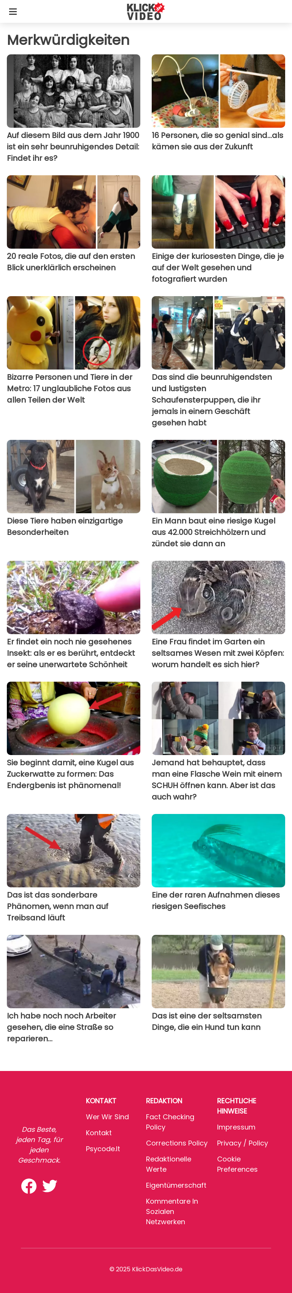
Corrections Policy (177, 1143)
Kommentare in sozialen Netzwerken (172, 1211)
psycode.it (103, 1148)
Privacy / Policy (242, 1143)
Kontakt (99, 1133)
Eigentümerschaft (176, 1185)
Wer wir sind (107, 1117)
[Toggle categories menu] (13, 11)
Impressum (236, 1127)
